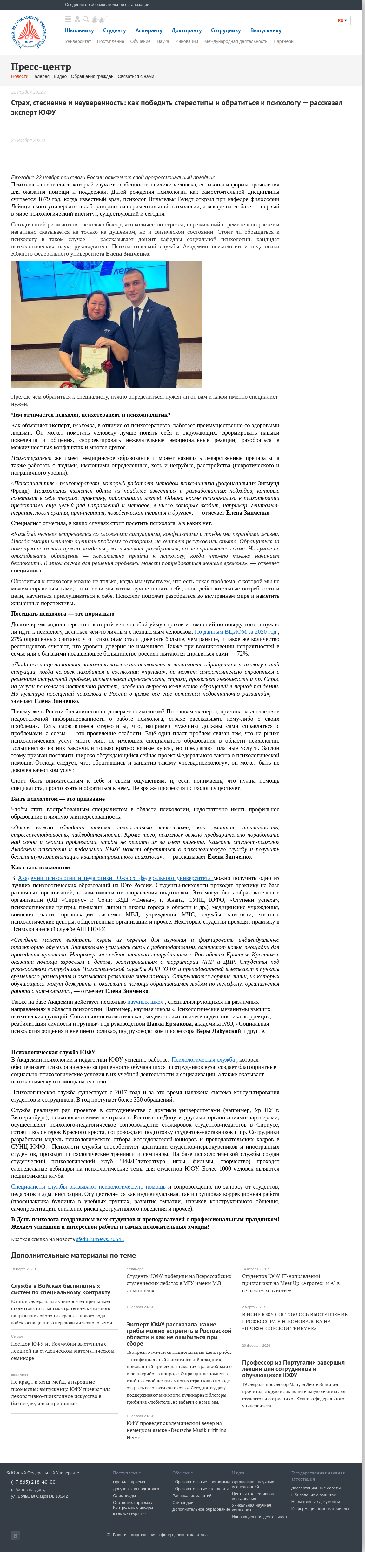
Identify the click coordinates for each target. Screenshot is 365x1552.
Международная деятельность (236, 41)
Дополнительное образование (201, 1509)
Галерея (41, 76)
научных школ (146, 1001)
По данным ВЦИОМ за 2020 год (236, 631)
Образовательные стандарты (200, 1489)
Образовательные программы (201, 1482)
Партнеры (284, 41)
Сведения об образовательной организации (107, 4)
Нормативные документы (315, 1501)
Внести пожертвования (134, 1534)
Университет (78, 41)
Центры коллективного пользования (253, 1496)
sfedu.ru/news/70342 (100, 1239)
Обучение (140, 41)
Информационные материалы (320, 1508)
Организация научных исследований (253, 1484)
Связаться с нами (136, 76)
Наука (163, 41)
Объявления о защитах (313, 1495)
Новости (19, 76)
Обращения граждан (92, 76)
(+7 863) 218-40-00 (33, 1481)
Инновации (186, 41)
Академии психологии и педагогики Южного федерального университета (116, 877)
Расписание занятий (191, 1495)
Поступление (110, 41)
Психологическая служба (204, 1059)
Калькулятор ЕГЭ (129, 1514)
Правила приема (129, 1482)
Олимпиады (124, 1495)
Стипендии (182, 1502)
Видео (60, 76)
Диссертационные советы (316, 1488)
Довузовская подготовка (136, 1489)
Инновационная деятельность (261, 1517)
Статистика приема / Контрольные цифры (133, 1505)
